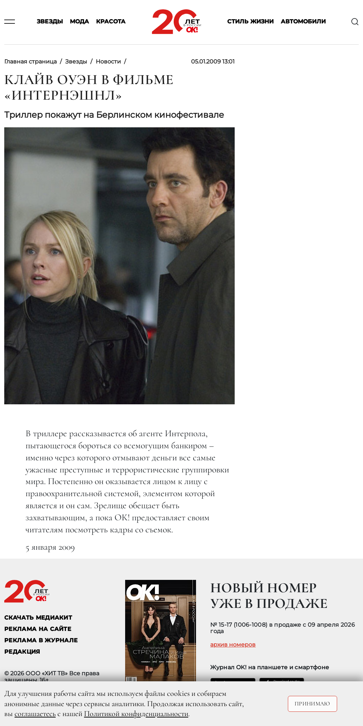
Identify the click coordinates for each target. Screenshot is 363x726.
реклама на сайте (37, 629)
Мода (79, 22)
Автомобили (303, 22)
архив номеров (233, 645)
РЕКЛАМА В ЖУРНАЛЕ (41, 640)
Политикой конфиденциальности (136, 713)
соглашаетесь (35, 713)
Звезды (50, 22)
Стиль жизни (250, 22)
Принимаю (312, 703)
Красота (110, 22)
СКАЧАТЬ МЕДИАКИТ (38, 617)
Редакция (22, 651)
